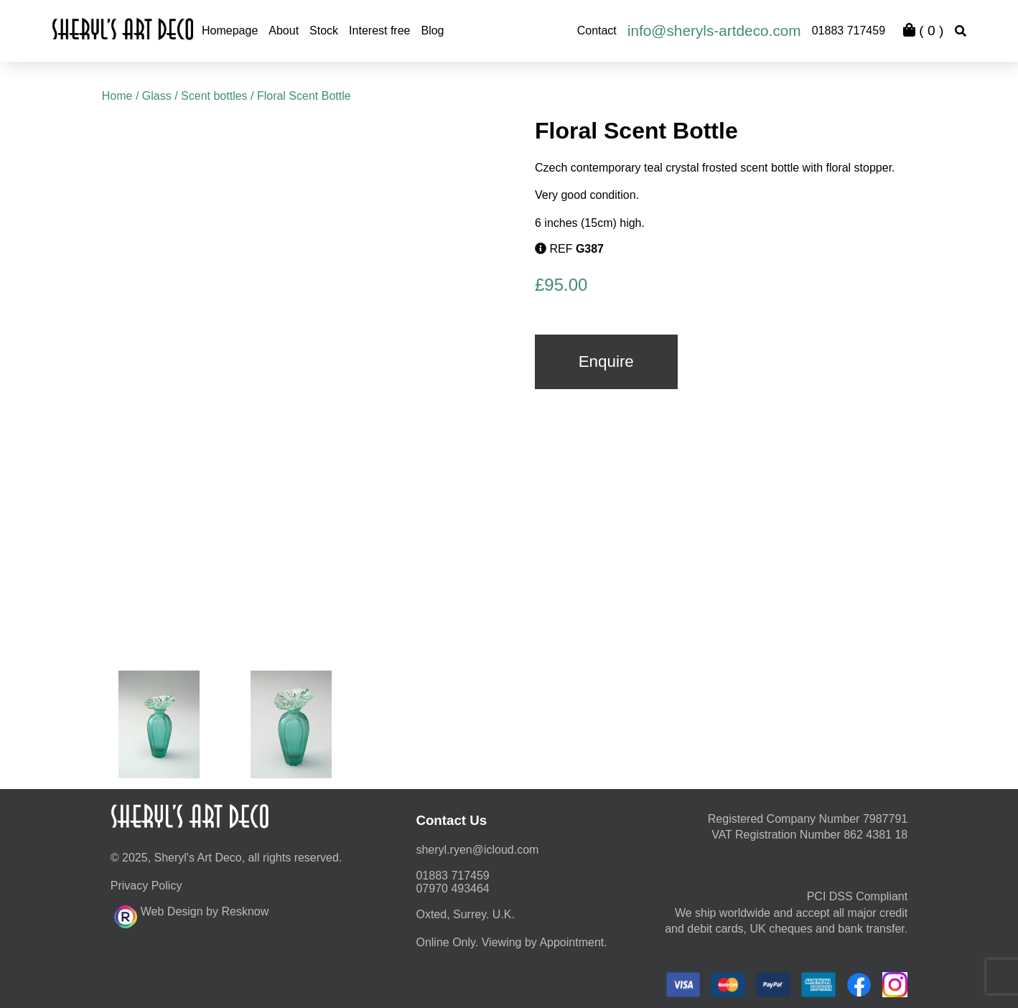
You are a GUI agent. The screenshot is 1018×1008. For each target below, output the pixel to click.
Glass (157, 96)
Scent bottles (214, 96)
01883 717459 (848, 30)
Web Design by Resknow (191, 914)
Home (117, 96)
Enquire (606, 361)
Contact (597, 30)
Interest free (379, 30)
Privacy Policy (146, 885)
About (283, 30)
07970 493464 (452, 888)
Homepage (230, 30)
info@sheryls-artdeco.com (714, 30)
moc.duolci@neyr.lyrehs (477, 850)
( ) (923, 30)
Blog (432, 30)
